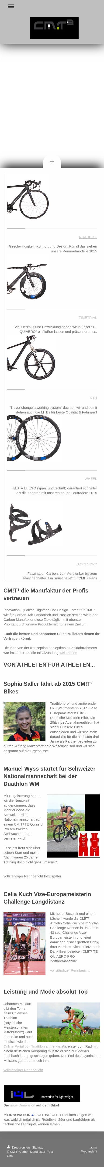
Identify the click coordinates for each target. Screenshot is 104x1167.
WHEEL (91, 479)
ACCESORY (87, 564)
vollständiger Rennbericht (70, 970)
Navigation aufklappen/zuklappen (52, 6)
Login (93, 1147)
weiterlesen (68, 653)
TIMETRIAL (88, 318)
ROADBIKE (88, 237)
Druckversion (19, 1147)
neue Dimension (22, 1105)
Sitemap (37, 1147)
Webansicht (89, 1151)
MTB (93, 398)
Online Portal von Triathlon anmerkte (31, 1046)
